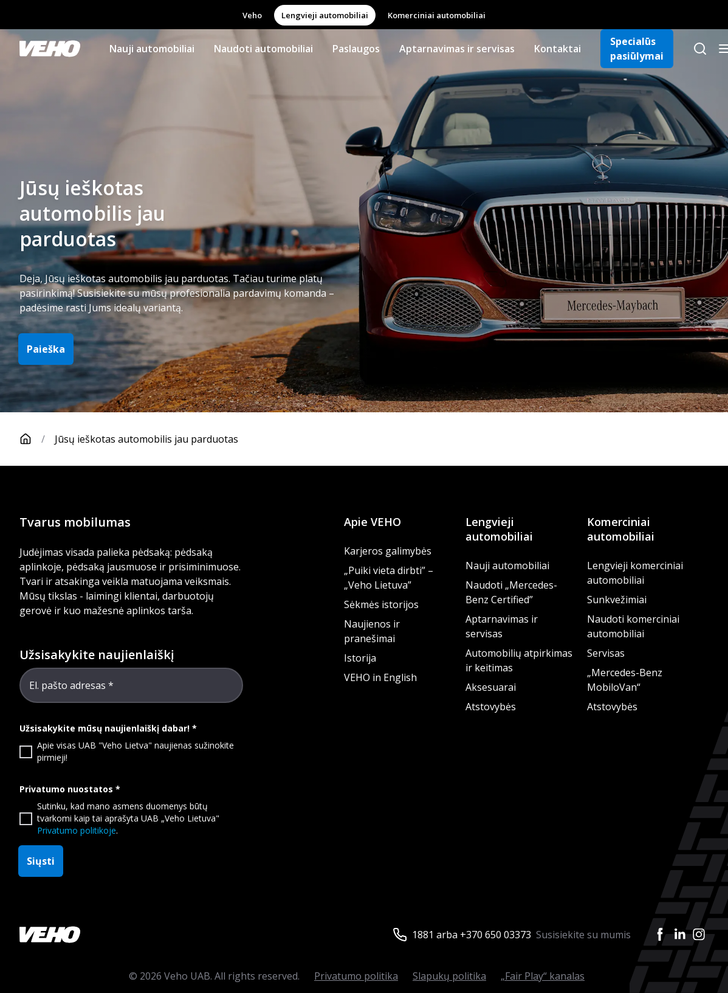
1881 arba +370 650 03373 (471, 934)
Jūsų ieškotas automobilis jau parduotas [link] (146, 439)
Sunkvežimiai (617, 599)
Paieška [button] (46, 349)
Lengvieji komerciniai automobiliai (635, 573)
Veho (252, 15)
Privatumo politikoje (76, 830)
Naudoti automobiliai (263, 48)
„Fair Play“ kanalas (543, 976)
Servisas (606, 653)
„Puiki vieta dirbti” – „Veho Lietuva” (388, 578)
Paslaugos (356, 48)
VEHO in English (380, 677)
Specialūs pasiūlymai (637, 49)
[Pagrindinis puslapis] (37, 439)
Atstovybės (490, 706)
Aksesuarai (490, 687)
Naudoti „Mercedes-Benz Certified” (511, 592)
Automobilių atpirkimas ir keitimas (518, 660)
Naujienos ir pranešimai (372, 631)
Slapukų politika (449, 976)
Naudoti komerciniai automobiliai (633, 626)
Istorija (360, 658)
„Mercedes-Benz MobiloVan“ (624, 680)
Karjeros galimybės (387, 551)
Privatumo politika (356, 976)
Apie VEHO (372, 521)
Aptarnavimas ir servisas (457, 48)
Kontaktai (557, 48)
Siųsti (41, 861)
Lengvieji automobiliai (324, 15)
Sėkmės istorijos (381, 604)
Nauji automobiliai (151, 48)
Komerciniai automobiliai (437, 15)
